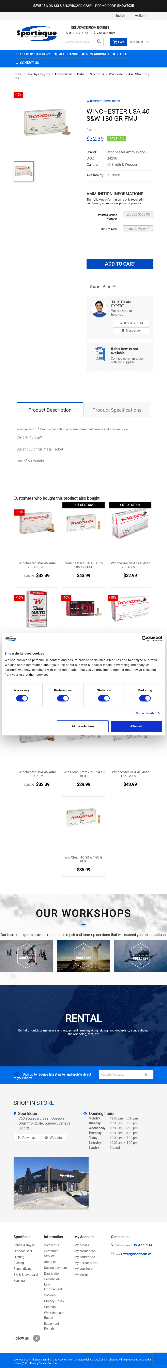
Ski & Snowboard (26, 1275)
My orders (81, 1245)
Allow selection (83, 726)
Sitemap (50, 1307)
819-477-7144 (78, 33)
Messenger (131, 330)
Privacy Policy (54, 1301)
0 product (139, 42)
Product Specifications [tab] (116, 410)
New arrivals (97, 54)
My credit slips (85, 1251)
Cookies (50, 1295)
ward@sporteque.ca (137, 1254)
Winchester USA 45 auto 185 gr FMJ (84, 565)
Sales (122, 54)
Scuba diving (23, 1269)
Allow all (136, 726)
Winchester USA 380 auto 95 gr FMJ (130, 565)
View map (29, 1138)
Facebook (36, 1338)
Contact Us (29, 63)
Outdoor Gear (23, 1251)
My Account (84, 1237)
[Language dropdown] (122, 16)
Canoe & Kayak (24, 1245)
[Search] (83, 42)
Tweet (109, 288)
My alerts (81, 1275)
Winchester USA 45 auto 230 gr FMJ (37, 565)
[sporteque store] (51, 1183)
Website (56, 1138)
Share (104, 288)
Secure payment (55, 1268)
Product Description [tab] (50, 410)
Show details (145, 713)
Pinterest (114, 288)
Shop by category (34, 54)
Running (19, 1280)
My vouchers (83, 1269)
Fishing (19, 1263)
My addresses (84, 1257)
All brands (68, 54)
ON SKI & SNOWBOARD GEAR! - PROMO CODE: (83, 6)
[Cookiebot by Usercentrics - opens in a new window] (144, 639)
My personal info (86, 1263)
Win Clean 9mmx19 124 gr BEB (84, 774)
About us (50, 1262)
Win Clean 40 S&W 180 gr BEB (84, 859)
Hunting (19, 1257)
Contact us (51, 1245)
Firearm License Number (107, 216)
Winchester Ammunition (103, 101)
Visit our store (106, 33)
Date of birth (109, 229)
